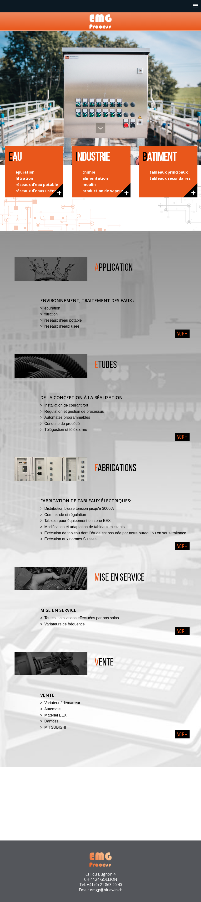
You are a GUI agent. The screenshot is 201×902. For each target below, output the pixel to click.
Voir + (182, 333)
